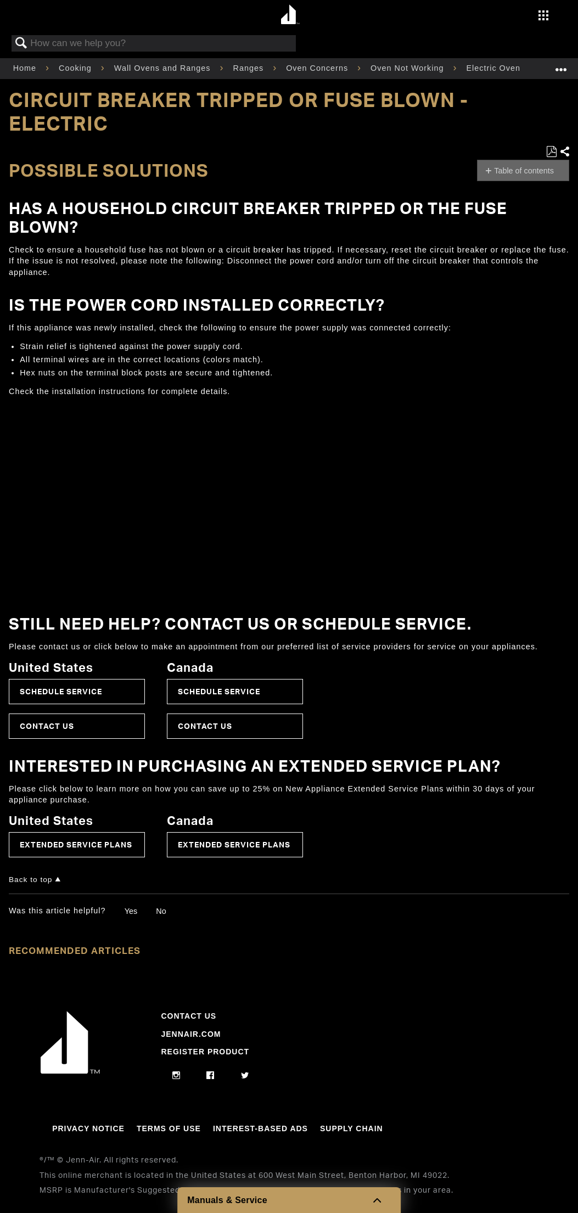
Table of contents (524, 170)
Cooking (76, 68)
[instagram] (176, 1076)
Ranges (250, 68)
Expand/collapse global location (561, 65)
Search (21, 43)
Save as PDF (551, 152)
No (161, 911)
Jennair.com (191, 1034)
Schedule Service (61, 691)
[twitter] (245, 1076)
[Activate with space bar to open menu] (543, 16)
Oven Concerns (318, 68)
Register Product (205, 1051)
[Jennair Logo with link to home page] (70, 1071)
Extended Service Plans (76, 844)
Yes (131, 911)
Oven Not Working (408, 68)
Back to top (30, 879)
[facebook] (210, 1076)
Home (26, 68)
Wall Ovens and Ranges (164, 68)
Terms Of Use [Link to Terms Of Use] (169, 1128)
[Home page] (290, 15)
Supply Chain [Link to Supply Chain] (351, 1128)
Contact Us (47, 726)
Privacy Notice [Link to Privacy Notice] (88, 1128)
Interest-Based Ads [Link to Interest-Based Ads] (260, 1128)
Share (564, 152)
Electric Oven (494, 68)
